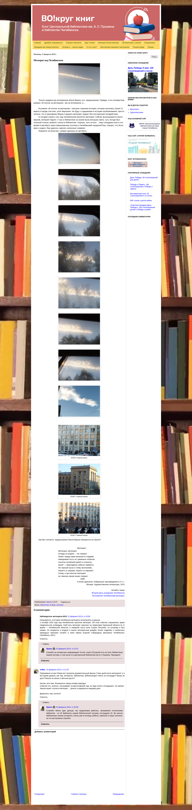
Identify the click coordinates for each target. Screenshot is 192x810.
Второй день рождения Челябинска (108, 593)
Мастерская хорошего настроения (114, 47)
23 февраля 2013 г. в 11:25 (57, 670)
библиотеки (44, 605)
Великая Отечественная (108, 43)
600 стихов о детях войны (141, 200)
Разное (151, 47)
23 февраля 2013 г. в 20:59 (67, 707)
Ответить (44, 639)
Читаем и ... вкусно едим (72, 47)
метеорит (60, 605)
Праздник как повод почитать (46, 47)
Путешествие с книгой (131, 43)
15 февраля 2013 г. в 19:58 (79, 616)
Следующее (39, 794)
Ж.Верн (53, 605)
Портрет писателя (73, 43)
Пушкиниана (149, 43)
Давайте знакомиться (53, 43)
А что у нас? (92, 47)
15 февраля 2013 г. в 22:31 (67, 649)
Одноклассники (136, 112)
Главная (37, 43)
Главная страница (78, 794)
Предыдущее (118, 794)
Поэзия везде (138, 47)
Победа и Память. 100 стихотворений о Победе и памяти (141, 186)
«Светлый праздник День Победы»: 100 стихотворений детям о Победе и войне (142, 207)
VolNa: (42, 670)
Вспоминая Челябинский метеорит (108, 596)
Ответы (46, 644)
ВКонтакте (134, 109)
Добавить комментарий (45, 732)
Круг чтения (90, 43)
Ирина (49, 602)
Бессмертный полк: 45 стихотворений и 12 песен (141, 195)
